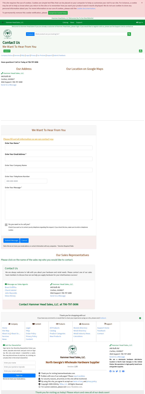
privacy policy (91, 381)
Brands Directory (80, 328)
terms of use (78, 381)
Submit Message (11, 240)
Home (4, 328)
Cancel (24, 240)
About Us (6, 333)
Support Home (103, 328)
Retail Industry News (82, 333)
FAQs (22, 55)
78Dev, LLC (63, 384)
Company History (7, 55)
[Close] (142, 3)
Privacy (33, 55)
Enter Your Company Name (16, 165)
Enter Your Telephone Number (17, 176)
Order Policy (31, 333)
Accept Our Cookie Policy (58, 13)
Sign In (139, 22)
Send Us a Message (8, 85)
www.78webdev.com (74, 387)
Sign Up (19, 375)
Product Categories (57, 333)
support (7, 51)
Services (17, 55)
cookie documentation (86, 8)
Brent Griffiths (10, 287)
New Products (55, 336)
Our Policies (41, 55)
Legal (28, 55)
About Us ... (15, 333)
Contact (100, 333)
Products (30, 34)
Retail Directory (80, 331)
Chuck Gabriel (10, 290)
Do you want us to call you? (48, 227)
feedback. (103, 318)
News (72, 22)
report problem (79, 376)
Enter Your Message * (13, 187)
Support (79, 22)
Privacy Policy (31, 336)
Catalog (66, 22)
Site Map (5, 331)
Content (29, 339)
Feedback (101, 331)
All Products (55, 328)
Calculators (78, 336)
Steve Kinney (10, 296)
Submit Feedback (59, 55)
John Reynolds (11, 293)
